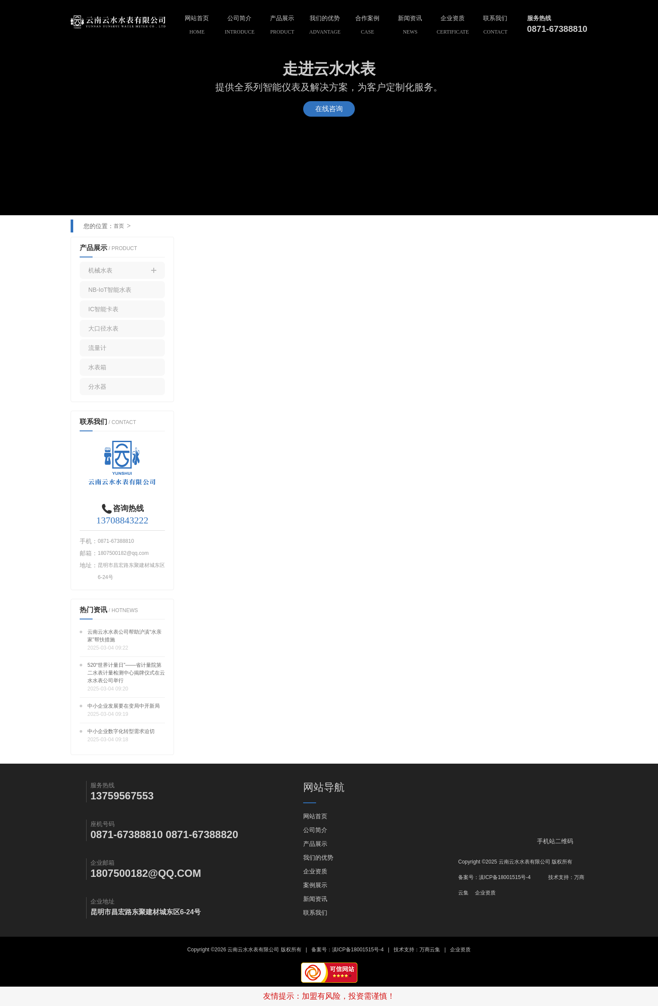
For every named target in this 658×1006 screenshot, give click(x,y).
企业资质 (452, 26)
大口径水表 (103, 328)
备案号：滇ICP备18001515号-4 (494, 877)
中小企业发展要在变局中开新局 (123, 706)
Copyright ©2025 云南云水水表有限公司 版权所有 (515, 862)
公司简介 (239, 26)
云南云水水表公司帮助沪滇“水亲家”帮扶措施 (124, 636)
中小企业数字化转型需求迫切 (121, 731)
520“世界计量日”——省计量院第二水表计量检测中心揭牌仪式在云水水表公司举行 (126, 673)
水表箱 (97, 367)
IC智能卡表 (103, 309)
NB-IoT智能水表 (109, 289)
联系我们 (495, 26)
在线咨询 (329, 108)
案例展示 (315, 885)
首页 (119, 226)
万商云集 (429, 950)
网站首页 (197, 26)
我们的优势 (325, 26)
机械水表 (122, 270)
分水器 (97, 386)
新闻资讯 (410, 26)
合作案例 (367, 26)
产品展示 (282, 26)
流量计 (97, 347)
